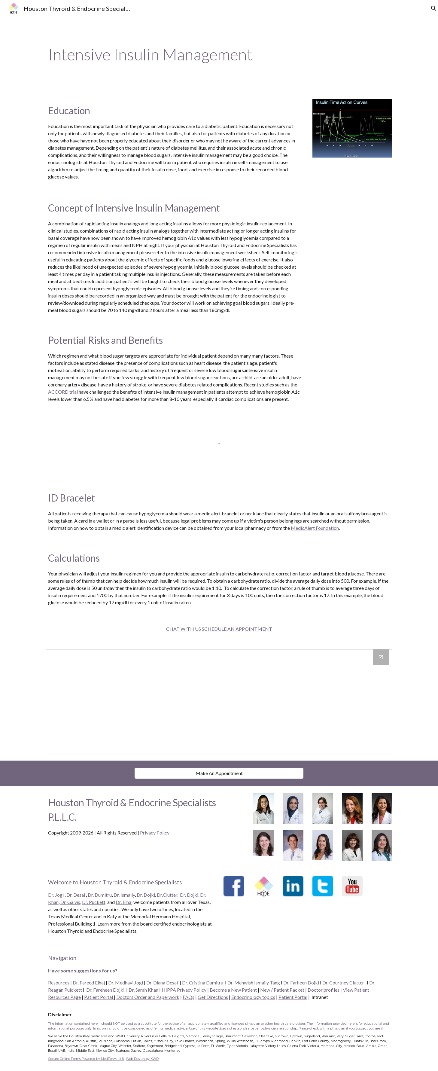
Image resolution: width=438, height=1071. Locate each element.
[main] (219, 54)
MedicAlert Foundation (315, 528)
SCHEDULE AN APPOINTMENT (237, 629)
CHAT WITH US (183, 629)
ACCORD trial (63, 392)
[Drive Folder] (219, 701)
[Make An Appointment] (219, 773)
